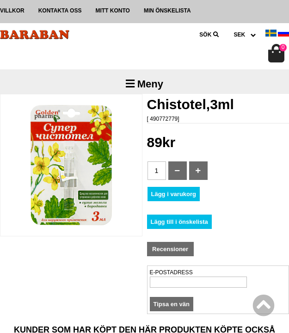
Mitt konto (112, 10)
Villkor (12, 10)
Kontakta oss (60, 10)
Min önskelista (167, 10)
